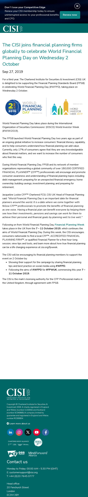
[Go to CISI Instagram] (19, 432)
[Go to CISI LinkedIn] (11, 432)
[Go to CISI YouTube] (37, 432)
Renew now (70, 15)
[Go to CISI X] (28, 432)
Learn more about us (18, 423)
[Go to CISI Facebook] (46, 432)
